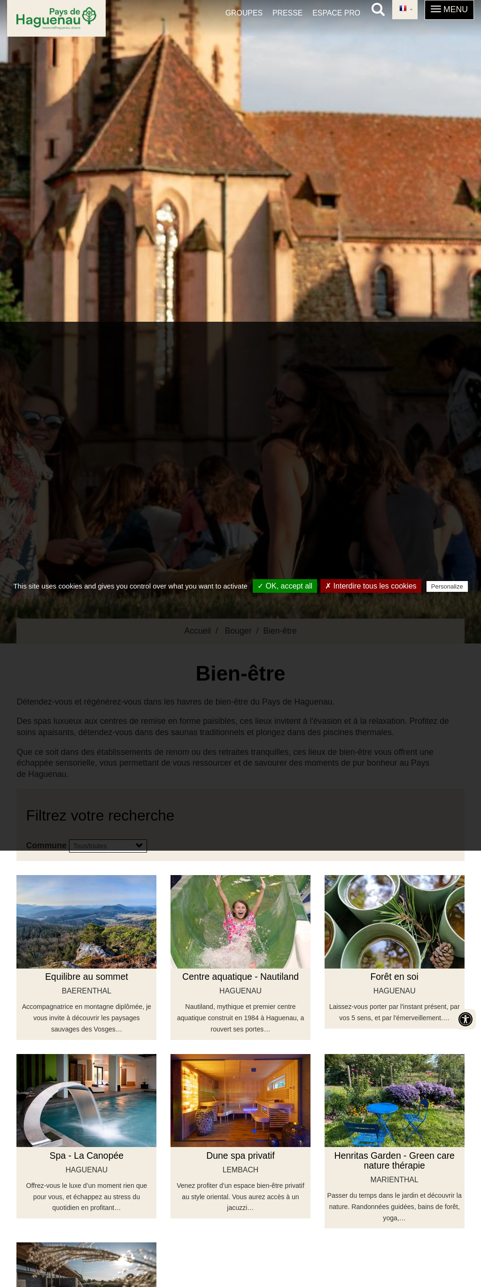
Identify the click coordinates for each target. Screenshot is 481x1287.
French (403, 9)
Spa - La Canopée (87, 1155)
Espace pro (336, 13)
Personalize (447, 586)
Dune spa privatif (240, 1155)
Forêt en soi (394, 976)
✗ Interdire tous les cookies (370, 586)
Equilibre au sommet (86, 976)
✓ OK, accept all (284, 586)
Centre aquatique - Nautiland (240, 976)
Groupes (244, 13)
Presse (287, 13)
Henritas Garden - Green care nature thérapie (394, 1160)
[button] (449, 10)
